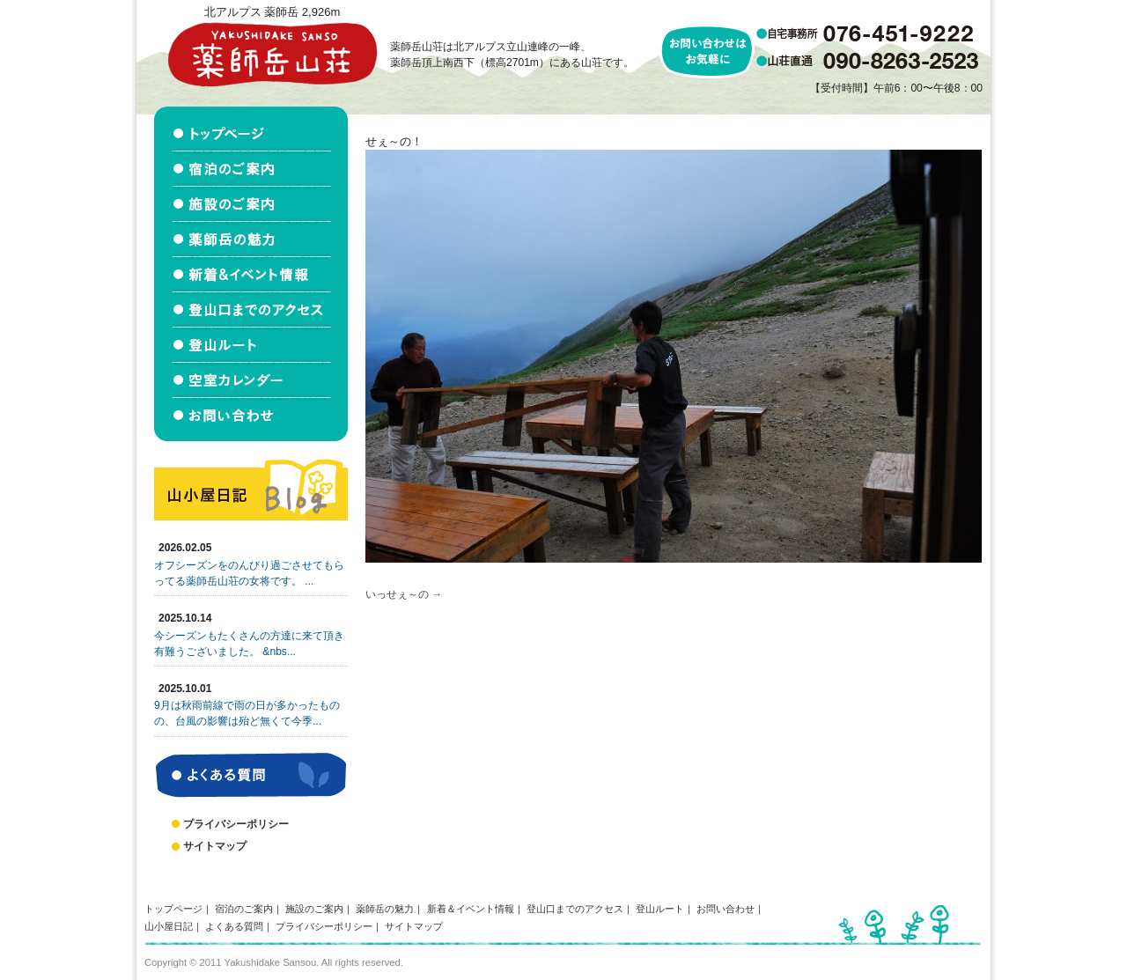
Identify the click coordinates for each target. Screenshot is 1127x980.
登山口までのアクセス (575, 908)
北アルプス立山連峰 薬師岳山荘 (272, 54)
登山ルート (660, 908)
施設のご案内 (314, 908)
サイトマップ (215, 846)
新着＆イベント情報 (470, 908)
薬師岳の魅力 (385, 908)
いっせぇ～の (397, 594)
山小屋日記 (168, 926)
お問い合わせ (725, 908)
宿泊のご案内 (244, 908)
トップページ (173, 908)
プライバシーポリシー (236, 824)
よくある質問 (234, 926)
